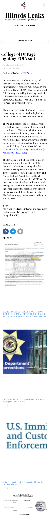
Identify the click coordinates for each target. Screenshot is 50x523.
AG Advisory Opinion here (29, 149)
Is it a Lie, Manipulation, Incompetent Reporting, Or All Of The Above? (24, 483)
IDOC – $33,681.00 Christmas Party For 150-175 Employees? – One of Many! (23, 400)
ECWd (27, 73)
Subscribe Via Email (25, 26)
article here (9, 149)
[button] (44, 5)
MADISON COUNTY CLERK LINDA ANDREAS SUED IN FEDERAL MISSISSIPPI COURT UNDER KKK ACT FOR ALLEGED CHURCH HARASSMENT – (24, 315)
